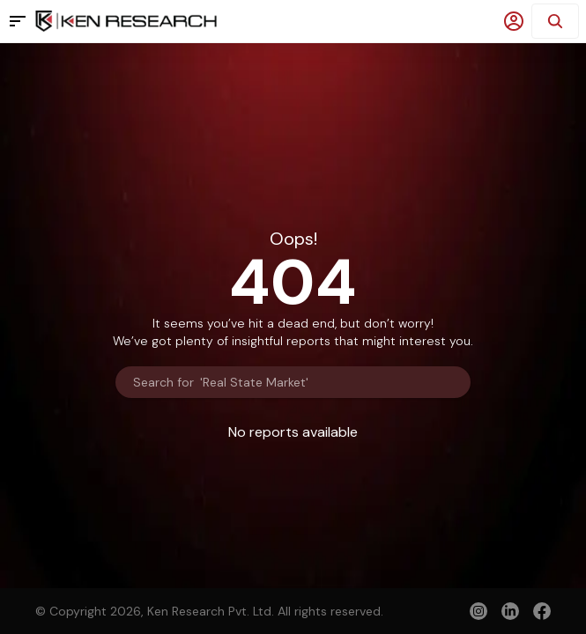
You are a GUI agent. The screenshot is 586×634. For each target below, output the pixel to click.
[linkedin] (510, 611)
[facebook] (542, 613)
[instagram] (478, 611)
